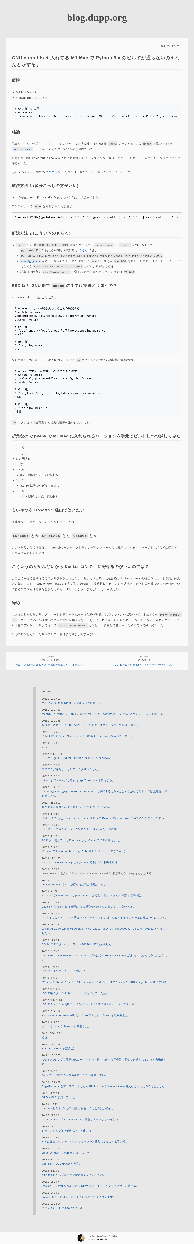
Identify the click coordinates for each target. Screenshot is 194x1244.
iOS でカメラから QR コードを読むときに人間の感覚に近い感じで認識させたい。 (94, 1004)
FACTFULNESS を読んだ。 (59, 1048)
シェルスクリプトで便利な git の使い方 (67, 1130)
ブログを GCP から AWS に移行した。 (66, 1026)
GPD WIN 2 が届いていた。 (59, 1097)
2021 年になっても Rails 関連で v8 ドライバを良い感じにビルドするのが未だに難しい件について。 (105, 917)
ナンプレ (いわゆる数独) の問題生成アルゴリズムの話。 (77, 758)
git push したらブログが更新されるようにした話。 (74, 1174)
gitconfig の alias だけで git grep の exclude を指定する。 (78, 780)
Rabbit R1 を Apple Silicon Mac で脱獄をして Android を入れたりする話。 (89, 736)
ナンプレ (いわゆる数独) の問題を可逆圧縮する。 (73, 702)
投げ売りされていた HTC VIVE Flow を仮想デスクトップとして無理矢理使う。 (92, 724)
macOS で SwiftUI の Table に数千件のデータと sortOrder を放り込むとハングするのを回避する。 (104, 714)
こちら (83, 250)
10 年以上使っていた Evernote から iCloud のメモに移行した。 (82, 840)
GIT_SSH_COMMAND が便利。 (62, 1163)
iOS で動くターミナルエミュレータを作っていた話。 (75, 993)
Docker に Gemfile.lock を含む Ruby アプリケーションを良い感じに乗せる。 (90, 1185)
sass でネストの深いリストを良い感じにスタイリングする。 (80, 1196)
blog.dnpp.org (97, 17)
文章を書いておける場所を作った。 (64, 1208)
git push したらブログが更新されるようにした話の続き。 (78, 1108)
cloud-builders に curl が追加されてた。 (67, 1152)
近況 (45, 747)
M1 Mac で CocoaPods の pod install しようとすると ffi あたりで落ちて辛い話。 (93, 895)
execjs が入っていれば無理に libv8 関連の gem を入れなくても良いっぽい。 (90, 906)
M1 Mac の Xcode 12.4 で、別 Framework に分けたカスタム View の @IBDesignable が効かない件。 (106, 982)
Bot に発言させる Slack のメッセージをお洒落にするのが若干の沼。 (85, 1141)
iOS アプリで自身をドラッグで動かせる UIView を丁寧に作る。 (82, 829)
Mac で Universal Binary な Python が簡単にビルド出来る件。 (49, 665)
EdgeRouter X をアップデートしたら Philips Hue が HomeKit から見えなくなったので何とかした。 (104, 1086)
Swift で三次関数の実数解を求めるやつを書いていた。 (76, 1075)
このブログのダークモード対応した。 (65, 971)
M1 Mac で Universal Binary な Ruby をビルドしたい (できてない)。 (85, 851)
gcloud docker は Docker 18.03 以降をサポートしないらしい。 (81, 1119)
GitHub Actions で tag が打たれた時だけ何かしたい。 (144, 665)
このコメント (55, 172)
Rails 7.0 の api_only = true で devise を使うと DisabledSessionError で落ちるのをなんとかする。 (104, 818)
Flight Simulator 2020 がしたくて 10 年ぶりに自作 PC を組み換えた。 (86, 1015)
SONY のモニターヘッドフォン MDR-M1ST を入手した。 (78, 944)
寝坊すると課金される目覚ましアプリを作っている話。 (77, 807)
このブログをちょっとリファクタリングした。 (71, 769)
